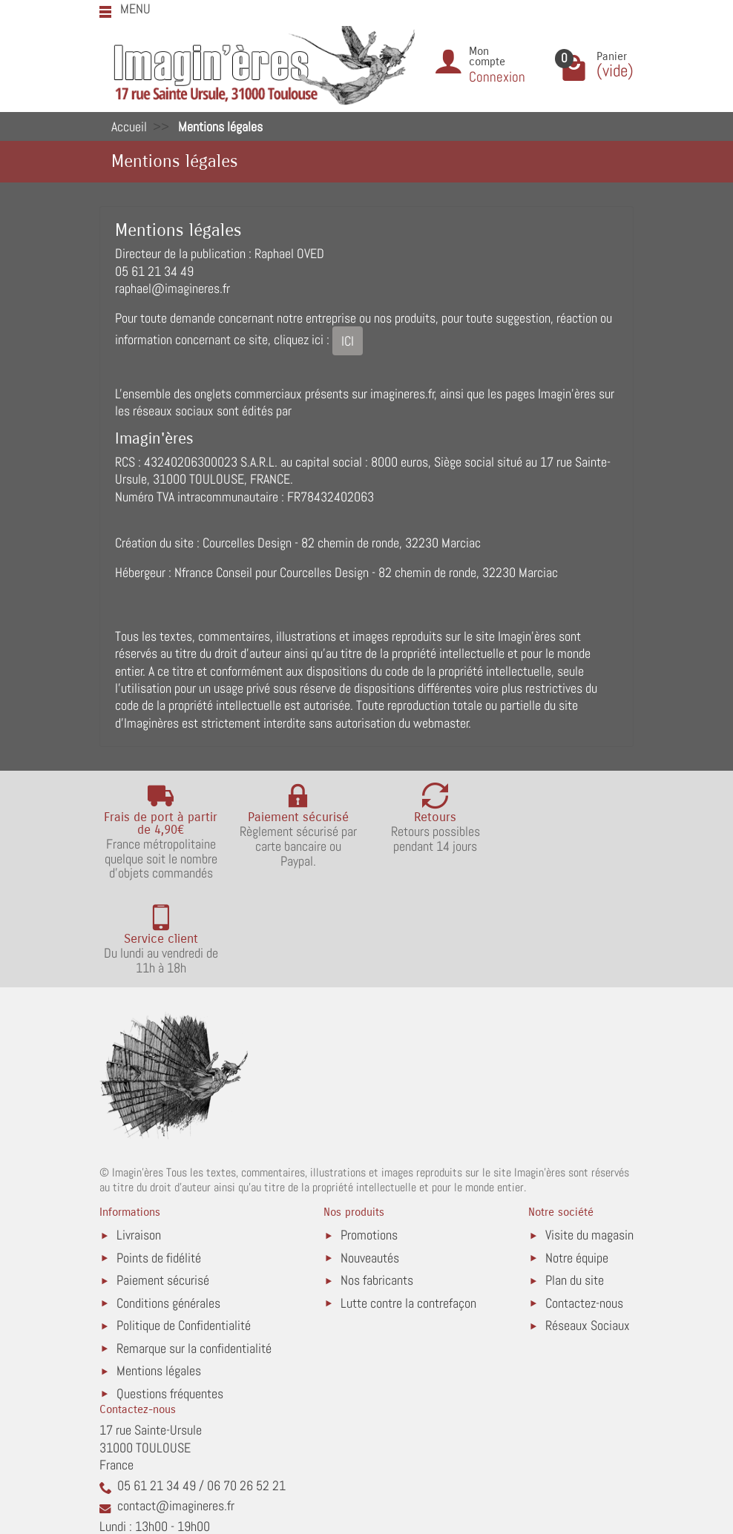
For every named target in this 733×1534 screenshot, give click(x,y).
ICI (347, 340)
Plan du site (574, 1185)
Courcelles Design (247, 542)
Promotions (369, 1140)
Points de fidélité (158, 1162)
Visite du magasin (589, 1140)
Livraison (138, 1140)
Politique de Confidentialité (183, 1231)
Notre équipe (576, 1162)
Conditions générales (168, 1208)
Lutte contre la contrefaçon (408, 1208)
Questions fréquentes (169, 1298)
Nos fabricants (377, 1185)
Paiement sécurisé (162, 1185)
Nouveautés (370, 1162)
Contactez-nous (584, 1208)
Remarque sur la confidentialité (194, 1253)
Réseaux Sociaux (587, 1231)
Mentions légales (158, 1276)
